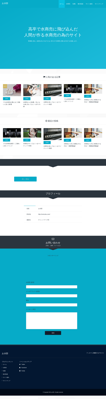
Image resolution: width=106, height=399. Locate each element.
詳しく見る (25, 179)
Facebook (23, 371)
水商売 (68, 4)
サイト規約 (89, 4)
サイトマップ (99, 4)
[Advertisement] (53, 268)
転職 (74, 4)
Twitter (22, 367)
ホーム (62, 4)
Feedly (22, 374)
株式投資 (80, 4)
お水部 (5, 3)
